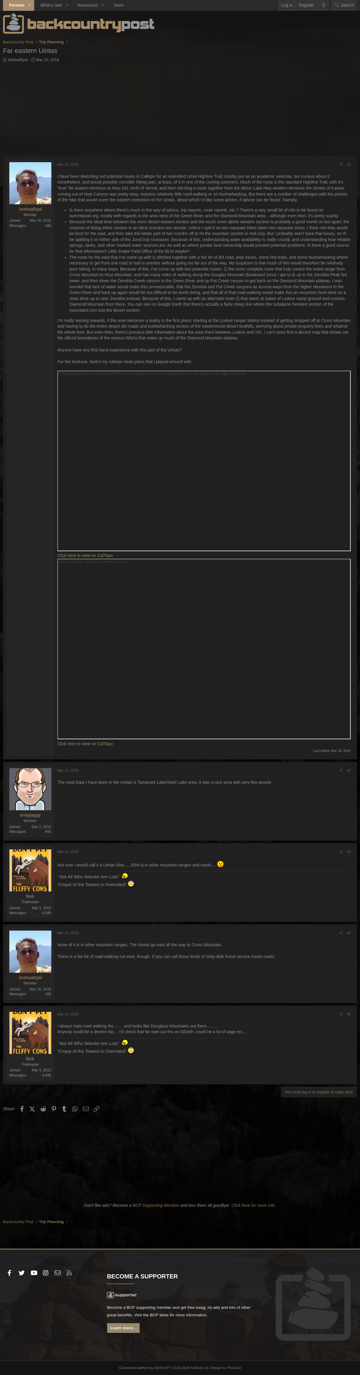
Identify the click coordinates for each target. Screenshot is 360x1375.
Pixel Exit (233, 1368)
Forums (16, 5)
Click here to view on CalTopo (85, 555)
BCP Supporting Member (156, 1205)
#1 (349, 164)
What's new (51, 5)
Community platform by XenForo (164, 1368)
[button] (29, 5)
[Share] (341, 164)
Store (118, 5)
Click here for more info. (253, 1205)
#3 (349, 852)
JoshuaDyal (18, 59)
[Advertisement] (180, 111)
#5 (349, 1014)
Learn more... (123, 1328)
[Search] (344, 5)
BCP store (160, 1315)
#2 (349, 770)
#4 (349, 933)
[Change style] (323, 5)
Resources (87, 5)
